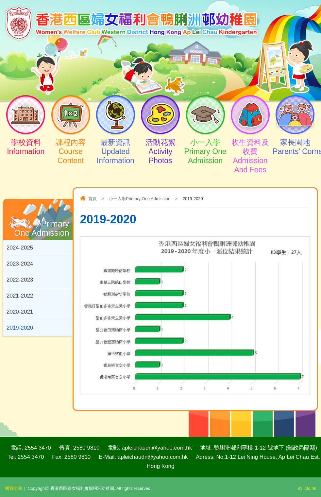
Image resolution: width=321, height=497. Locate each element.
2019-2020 (20, 328)
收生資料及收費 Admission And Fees (250, 150)
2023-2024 (20, 264)
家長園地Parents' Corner (295, 141)
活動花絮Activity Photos (160, 145)
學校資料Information (25, 141)
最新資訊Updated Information (115, 145)
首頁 (92, 198)
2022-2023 (20, 280)
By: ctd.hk (306, 488)
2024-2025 (20, 248)
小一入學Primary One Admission (205, 145)
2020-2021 (20, 312)
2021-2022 (20, 296)
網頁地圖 (13, 488)
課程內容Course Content (70, 145)
